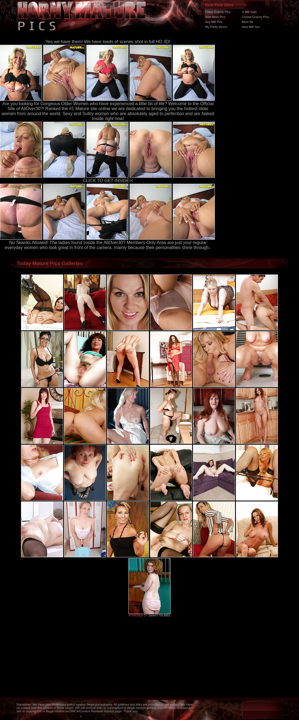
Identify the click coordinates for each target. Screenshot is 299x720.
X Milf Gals (249, 12)
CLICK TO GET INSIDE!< (108, 180)
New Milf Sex (251, 27)
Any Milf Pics (214, 22)
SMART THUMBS (159, 615)
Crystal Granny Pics (255, 17)
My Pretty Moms (216, 27)
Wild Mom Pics (215, 17)
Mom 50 (247, 22)
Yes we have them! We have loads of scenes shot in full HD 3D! (108, 41)
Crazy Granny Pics (218, 12)
